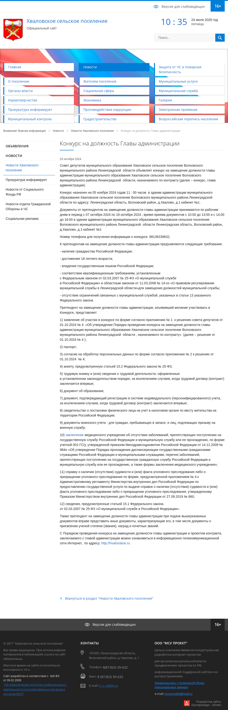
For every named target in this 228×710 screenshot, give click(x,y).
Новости (90, 67)
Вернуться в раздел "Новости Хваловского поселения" (109, 598)
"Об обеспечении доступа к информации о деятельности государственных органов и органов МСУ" (34, 689)
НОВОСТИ (14, 155)
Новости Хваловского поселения (92, 130)
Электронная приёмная (178, 109)
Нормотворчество (22, 100)
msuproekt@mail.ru (178, 694)
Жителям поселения (99, 81)
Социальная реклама (22, 219)
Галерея (165, 100)
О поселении (18, 81)
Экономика (92, 100)
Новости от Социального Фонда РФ (25, 192)
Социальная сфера (98, 90)
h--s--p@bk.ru (108, 685)
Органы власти (20, 90)
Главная (14, 67)
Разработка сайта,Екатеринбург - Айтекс (206, 703)
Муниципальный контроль (30, 119)
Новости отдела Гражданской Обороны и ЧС (28, 206)
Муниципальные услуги (178, 81)
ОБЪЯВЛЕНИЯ (17, 146)
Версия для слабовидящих (183, 6)
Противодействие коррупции (107, 109)
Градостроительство (100, 119)
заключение (74, 435)
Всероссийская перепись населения (188, 119)
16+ (218, 6)
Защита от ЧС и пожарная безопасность (180, 69)
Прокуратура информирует (30, 109)
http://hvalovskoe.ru (115, 543)
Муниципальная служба (178, 90)
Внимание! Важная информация (24, 130)
